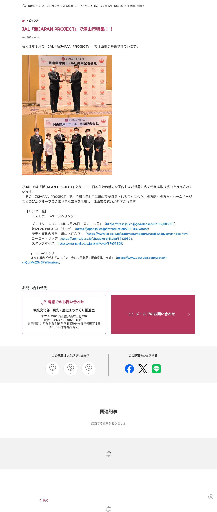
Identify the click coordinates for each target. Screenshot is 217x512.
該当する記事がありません (108, 423)
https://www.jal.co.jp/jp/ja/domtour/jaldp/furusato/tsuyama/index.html (137, 234)
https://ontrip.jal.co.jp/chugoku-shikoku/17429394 (96, 239)
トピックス (83, 6)
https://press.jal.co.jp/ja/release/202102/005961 (140, 224)
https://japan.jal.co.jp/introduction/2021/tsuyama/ (112, 229)
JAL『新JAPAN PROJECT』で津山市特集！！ (120, 6)
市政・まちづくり (49, 6)
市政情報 (68, 6)
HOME (31, 6)
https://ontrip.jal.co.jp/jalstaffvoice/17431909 (90, 243)
